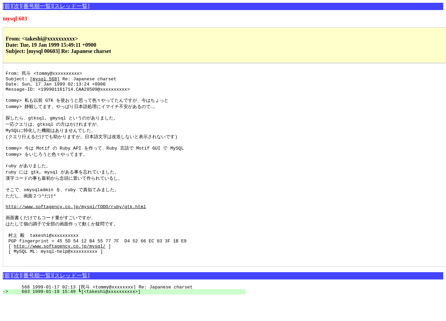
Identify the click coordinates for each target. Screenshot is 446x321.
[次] (16, 6)
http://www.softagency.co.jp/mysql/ (60, 266)
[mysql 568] (45, 80)
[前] (7, 6)
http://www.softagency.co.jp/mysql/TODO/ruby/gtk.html (76, 222)
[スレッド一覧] (71, 6)
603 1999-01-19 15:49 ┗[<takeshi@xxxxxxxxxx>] (128, 314)
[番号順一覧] (37, 6)
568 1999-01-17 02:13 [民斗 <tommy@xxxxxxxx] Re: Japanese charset (128, 309)
